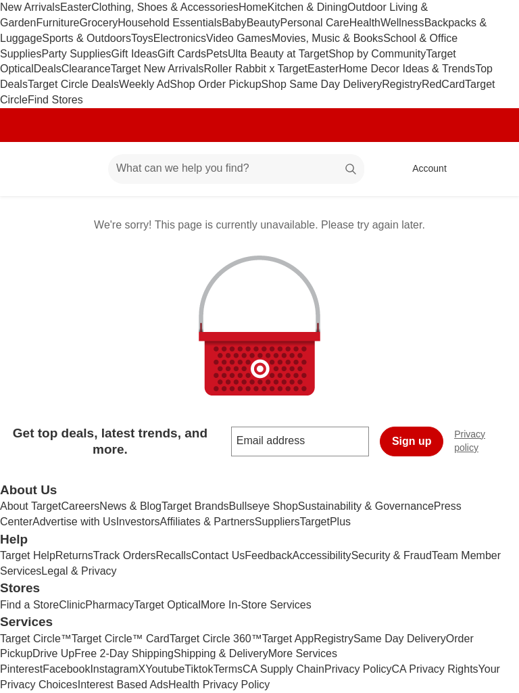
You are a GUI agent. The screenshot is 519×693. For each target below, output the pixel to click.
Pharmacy (109, 605)
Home (253, 7)
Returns (74, 555)
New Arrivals (30, 7)
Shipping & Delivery (221, 653)
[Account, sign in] (422, 169)
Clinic (72, 605)
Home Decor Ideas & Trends (407, 68)
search (351, 169)
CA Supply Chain (283, 669)
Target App (288, 638)
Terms (228, 669)
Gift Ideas (134, 53)
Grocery (98, 22)
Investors (138, 521)
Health (364, 22)
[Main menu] (77, 169)
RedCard (443, 84)
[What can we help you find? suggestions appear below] (236, 169)
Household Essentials (170, 22)
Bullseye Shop (263, 506)
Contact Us (218, 555)
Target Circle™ (36, 638)
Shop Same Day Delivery (322, 84)
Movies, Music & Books (327, 38)
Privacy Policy (358, 669)
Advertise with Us (74, 521)
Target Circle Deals (73, 84)
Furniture (57, 22)
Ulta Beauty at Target (278, 53)
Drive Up (53, 653)
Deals (47, 68)
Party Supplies (76, 53)
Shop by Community (377, 53)
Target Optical (167, 605)
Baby (234, 22)
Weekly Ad (144, 84)
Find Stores (55, 99)
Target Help (27, 555)
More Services (302, 653)
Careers (80, 506)
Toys (142, 38)
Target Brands (195, 506)
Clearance (86, 68)
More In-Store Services (256, 605)
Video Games (239, 38)
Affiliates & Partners (207, 521)
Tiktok (198, 669)
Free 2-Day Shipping (124, 653)
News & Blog (130, 506)
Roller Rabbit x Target (255, 68)
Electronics (179, 38)
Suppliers (277, 521)
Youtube (164, 669)
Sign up (412, 441)
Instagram (114, 669)
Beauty (263, 22)
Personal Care (314, 22)
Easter (75, 7)
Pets (217, 53)
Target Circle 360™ (216, 638)
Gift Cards (181, 53)
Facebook (66, 669)
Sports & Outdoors (86, 38)
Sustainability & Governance (366, 506)
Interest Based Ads (123, 684)
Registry (402, 84)
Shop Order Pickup (215, 84)
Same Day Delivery (399, 638)
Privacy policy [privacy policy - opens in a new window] (486, 441)
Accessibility (321, 555)
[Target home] (30, 169)
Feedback (268, 555)
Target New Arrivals (157, 68)
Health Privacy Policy (219, 684)
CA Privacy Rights (435, 669)
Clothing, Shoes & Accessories (165, 7)
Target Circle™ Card (121, 638)
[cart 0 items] (490, 169)
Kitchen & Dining (307, 7)
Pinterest (21, 669)
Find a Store (29, 605)
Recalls (173, 555)
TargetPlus (325, 521)
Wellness (402, 22)
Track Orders (124, 555)
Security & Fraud (391, 555)
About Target (30, 506)
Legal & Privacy (78, 571)
